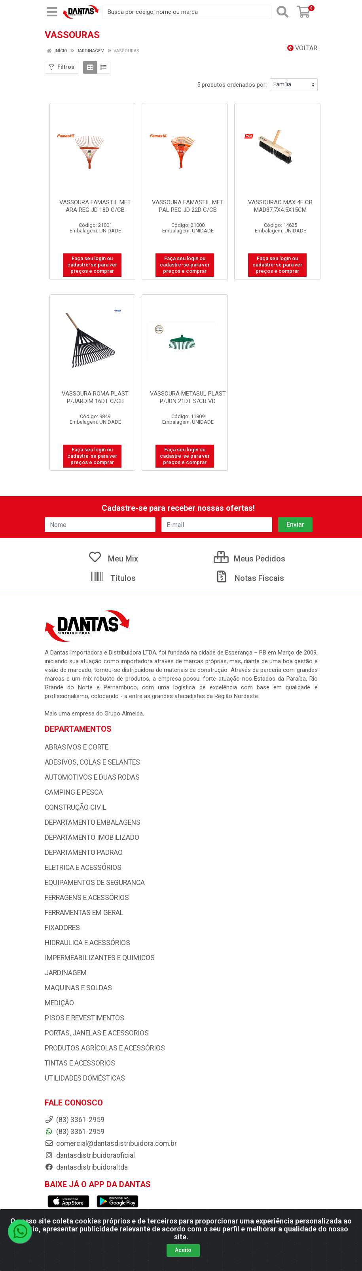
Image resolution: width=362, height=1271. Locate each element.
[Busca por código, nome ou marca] (186, 12)
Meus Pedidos (249, 558)
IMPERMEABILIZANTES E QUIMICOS (100, 958)
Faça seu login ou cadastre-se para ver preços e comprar (92, 264)
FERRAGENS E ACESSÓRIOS (87, 898)
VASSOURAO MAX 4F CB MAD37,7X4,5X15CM (280, 206)
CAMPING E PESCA (74, 792)
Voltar (302, 48)
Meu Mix (113, 558)
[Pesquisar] (282, 12)
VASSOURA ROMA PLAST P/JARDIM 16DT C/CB (95, 397)
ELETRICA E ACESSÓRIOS (83, 867)
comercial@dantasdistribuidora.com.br (111, 1143)
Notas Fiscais (249, 578)
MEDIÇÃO (59, 1003)
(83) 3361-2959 (74, 1132)
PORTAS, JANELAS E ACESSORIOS (97, 1033)
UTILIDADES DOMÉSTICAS (85, 1078)
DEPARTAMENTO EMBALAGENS (92, 822)
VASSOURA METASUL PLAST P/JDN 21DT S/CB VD (188, 397)
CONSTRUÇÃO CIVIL (75, 807)
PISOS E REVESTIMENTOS (84, 1018)
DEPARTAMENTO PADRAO (84, 852)
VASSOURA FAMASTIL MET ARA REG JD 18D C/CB (95, 206)
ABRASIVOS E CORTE (76, 747)
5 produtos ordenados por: (232, 84)
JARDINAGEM (66, 973)
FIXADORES (62, 928)
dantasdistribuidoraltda (86, 1167)
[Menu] (52, 12)
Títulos (113, 578)
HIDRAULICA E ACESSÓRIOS (87, 943)
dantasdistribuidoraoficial (90, 1155)
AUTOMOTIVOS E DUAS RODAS (92, 777)
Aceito (183, 1261)
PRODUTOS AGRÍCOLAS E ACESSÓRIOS (105, 1048)
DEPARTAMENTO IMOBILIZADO (92, 837)
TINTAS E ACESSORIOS (80, 1063)
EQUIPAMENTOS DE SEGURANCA (95, 883)
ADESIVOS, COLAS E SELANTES (92, 762)
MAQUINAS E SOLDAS (78, 988)
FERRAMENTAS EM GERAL (84, 913)
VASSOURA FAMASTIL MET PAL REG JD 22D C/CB (188, 206)
